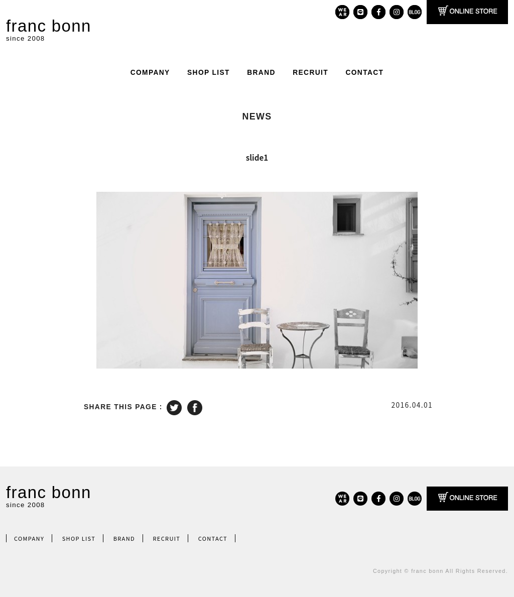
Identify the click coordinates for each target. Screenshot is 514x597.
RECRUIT (310, 72)
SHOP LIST (208, 72)
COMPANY (150, 72)
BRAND (261, 72)
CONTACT (364, 72)
